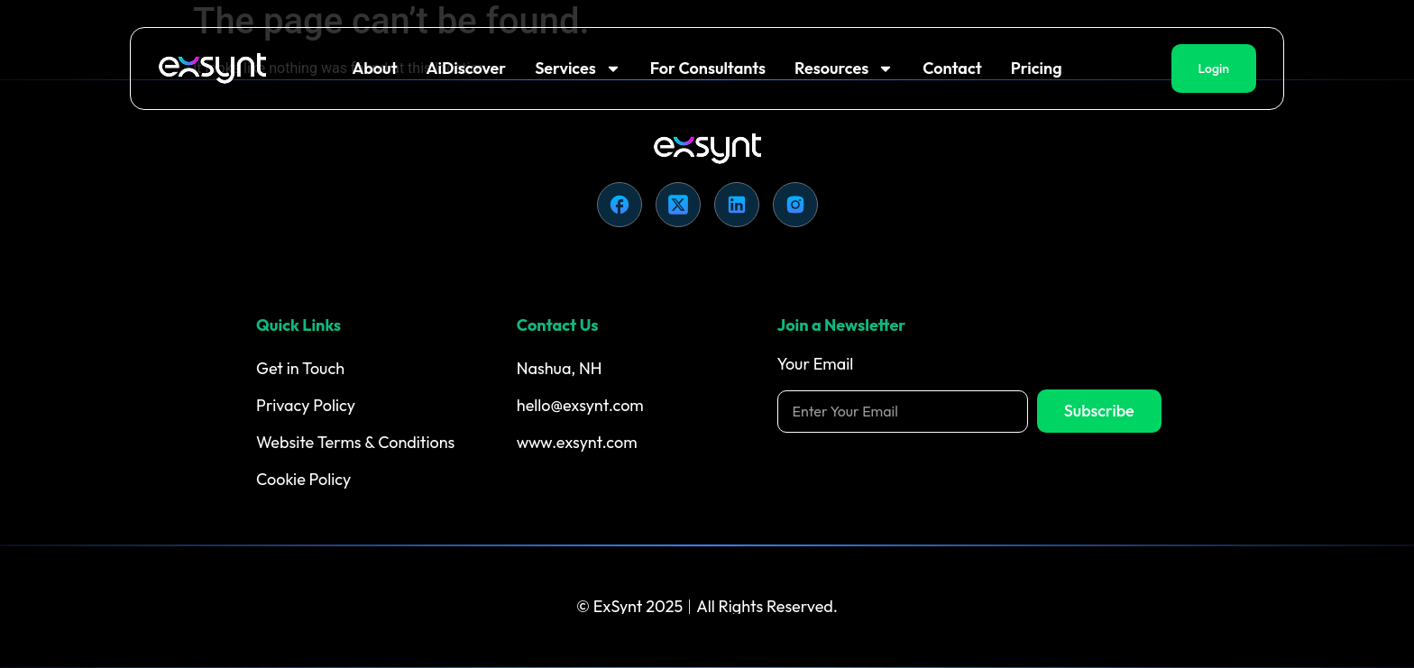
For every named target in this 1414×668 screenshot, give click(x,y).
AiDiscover (467, 68)
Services (578, 68)
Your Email (815, 365)
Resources (844, 68)
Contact (952, 68)
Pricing (1036, 68)
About (374, 68)
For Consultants (708, 68)
